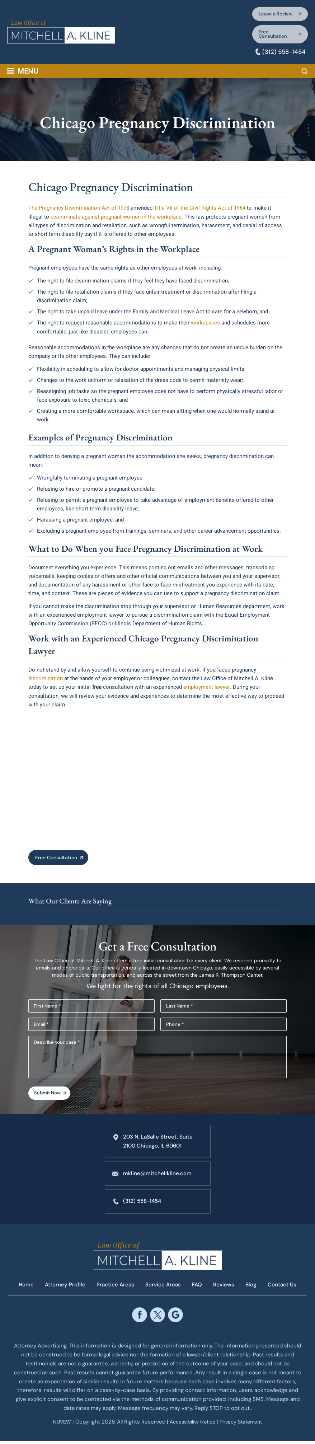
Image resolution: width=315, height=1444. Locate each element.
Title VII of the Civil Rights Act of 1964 (198, 210)
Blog (253, 1288)
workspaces (205, 324)
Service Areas (163, 1288)
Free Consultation (270, 36)
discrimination (45, 680)
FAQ (197, 1288)
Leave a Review (273, 14)
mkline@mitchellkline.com (158, 1177)
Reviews (225, 1288)
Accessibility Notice (191, 1425)
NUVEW (57, 1425)
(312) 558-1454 (283, 54)
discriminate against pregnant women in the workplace (115, 219)
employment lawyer (206, 688)
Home (23, 1288)
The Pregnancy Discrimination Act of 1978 (78, 210)
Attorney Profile (63, 1288)
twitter (157, 1318)
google (175, 1318)
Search (304, 73)
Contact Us (286, 1288)
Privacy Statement (244, 1425)
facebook (139, 1318)
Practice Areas (114, 1288)
